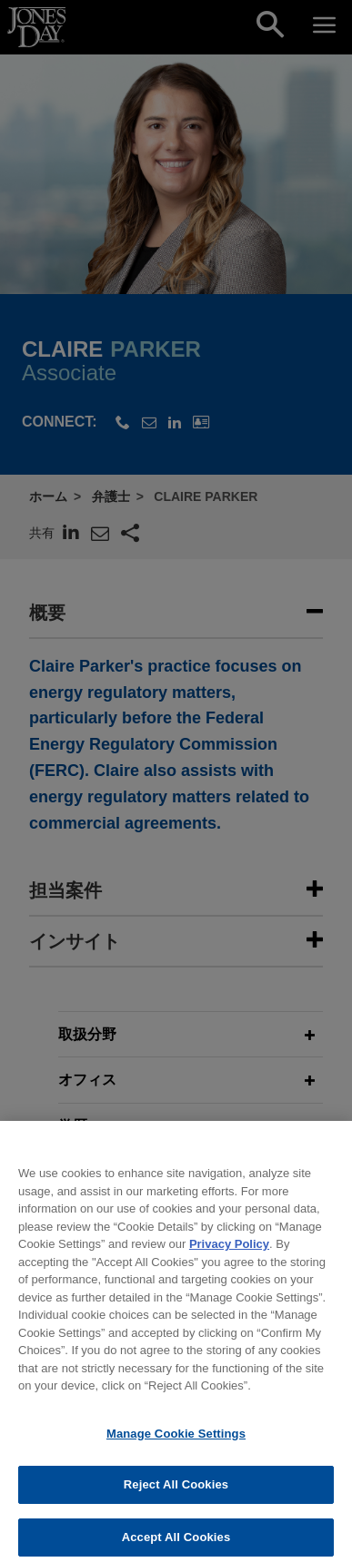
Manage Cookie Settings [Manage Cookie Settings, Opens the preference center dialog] (176, 1442)
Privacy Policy (229, 1253)
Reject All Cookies (176, 1494)
